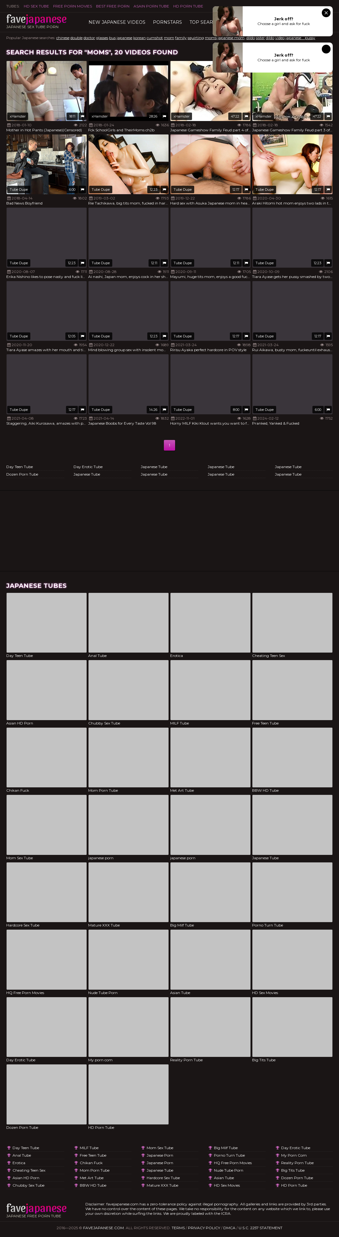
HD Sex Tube (36, 6)
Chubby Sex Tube (28, 1185)
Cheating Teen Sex (29, 1170)
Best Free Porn (112, 6)
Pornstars (167, 22)
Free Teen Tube (93, 1155)
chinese (62, 37)
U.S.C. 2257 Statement (260, 1227)
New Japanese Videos (117, 22)
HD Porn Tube (188, 6)
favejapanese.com (103, 1227)
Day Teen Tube (19, 466)
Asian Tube (224, 1177)
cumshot (155, 37)
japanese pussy (300, 37)
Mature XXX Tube (162, 1185)
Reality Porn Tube (297, 1162)
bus (112, 37)
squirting (196, 37)
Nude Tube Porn (228, 1170)
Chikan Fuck (91, 1162)
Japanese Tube (86, 474)
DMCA (229, 1227)
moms (211, 37)
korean (139, 37)
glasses (102, 37)
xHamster (18, 116)
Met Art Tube (92, 1177)
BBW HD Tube (93, 1185)
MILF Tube (89, 1147)
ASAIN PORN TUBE (151, 6)
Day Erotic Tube (88, 466)
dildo (270, 37)
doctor (89, 37)
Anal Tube (22, 1155)
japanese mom (231, 37)
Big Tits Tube (293, 1170)
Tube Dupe (19, 189)
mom (169, 37)
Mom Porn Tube (94, 1170)
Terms (178, 1227)
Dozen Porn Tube (22, 474)
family (181, 37)
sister (260, 37)
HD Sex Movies (227, 1185)
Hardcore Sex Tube (163, 1177)
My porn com (294, 1155)
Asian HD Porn (26, 1177)
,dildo (250, 37)
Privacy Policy (204, 1227)
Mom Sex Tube (160, 1147)
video (280, 37)
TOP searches (208, 22)
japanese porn (160, 1155)
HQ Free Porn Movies (233, 1162)
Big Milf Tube (226, 1147)
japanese (124, 37)
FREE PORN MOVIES (72, 6)
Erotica (19, 1162)
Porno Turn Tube (229, 1155)
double (76, 37)
